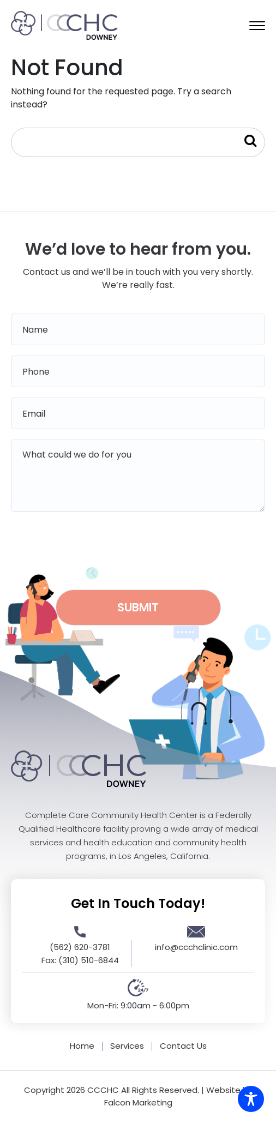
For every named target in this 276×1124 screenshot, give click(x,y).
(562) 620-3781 (80, 947)
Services (127, 1045)
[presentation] (138, 547)
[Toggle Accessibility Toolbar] (251, 1099)
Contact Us (183, 1045)
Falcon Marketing (138, 1102)
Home (82, 1045)
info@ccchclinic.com (196, 947)
